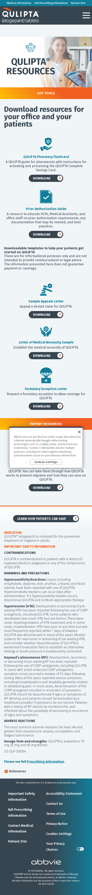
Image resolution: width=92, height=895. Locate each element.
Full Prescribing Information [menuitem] (51, 3)
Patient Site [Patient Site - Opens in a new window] (17, 841)
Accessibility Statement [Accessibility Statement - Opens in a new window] (64, 794)
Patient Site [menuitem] (78, 3)
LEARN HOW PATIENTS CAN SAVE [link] (41, 519)
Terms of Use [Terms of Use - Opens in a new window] (56, 814)
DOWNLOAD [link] (41, 178)
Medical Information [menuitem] (19, 3)
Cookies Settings (59, 834)
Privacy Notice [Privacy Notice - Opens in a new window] (57, 824)
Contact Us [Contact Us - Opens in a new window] (54, 804)
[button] (86, 15)
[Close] (79, 431)
